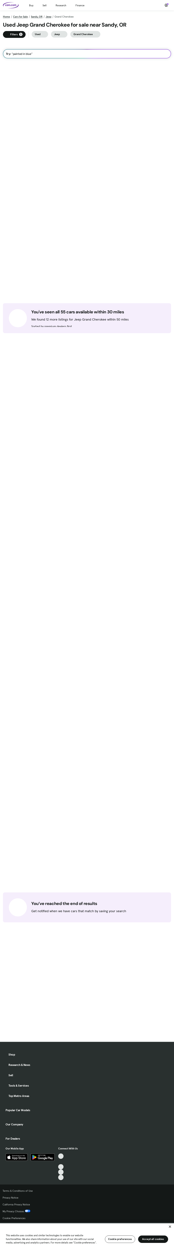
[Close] (170, 1227)
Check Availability (18, 214)
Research (61, 5)
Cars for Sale (20, 16)
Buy (31, 5)
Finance (80, 5)
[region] (87, 1236)
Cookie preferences (120, 1239)
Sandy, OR (37, 16)
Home (6, 16)
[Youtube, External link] (61, 1219)
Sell (44, 5)
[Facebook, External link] (61, 1214)
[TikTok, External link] (61, 1209)
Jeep (48, 16)
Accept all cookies (153, 1239)
